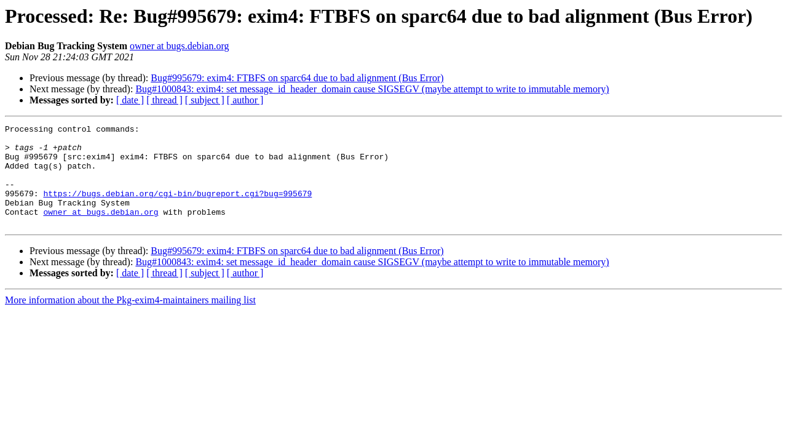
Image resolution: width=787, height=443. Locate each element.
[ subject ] (204, 100)
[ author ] (245, 100)
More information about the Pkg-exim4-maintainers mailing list (130, 320)
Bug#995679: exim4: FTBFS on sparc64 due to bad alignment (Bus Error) (297, 78)
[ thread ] (164, 100)
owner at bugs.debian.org (179, 46)
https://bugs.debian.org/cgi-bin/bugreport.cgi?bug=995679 (177, 208)
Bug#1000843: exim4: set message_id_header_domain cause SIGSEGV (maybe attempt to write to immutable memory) (372, 89)
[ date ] (130, 100)
